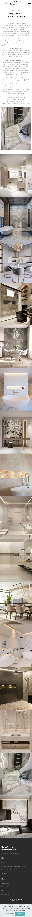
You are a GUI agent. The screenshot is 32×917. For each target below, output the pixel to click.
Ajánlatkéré (5, 894)
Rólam (3, 862)
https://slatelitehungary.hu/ (16, 99)
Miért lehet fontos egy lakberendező (13, 866)
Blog (2, 890)
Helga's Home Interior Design (18, 3)
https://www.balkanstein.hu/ (16, 97)
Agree (20, 913)
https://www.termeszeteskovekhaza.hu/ (16, 103)
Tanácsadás (5, 883)
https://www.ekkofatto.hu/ (16, 101)
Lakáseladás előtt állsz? (9, 870)
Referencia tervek (7, 887)
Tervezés (4, 873)
